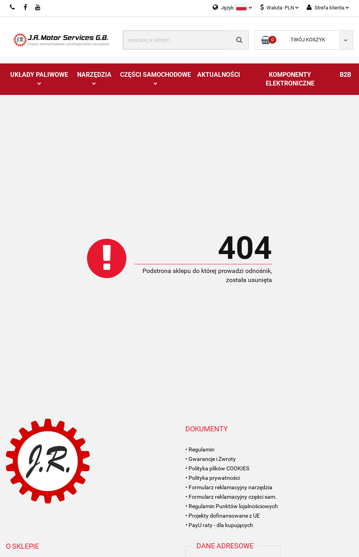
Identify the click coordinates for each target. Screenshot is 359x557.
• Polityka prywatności (212, 478)
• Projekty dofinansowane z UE (222, 515)
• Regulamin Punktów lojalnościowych (231, 506)
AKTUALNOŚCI (218, 74)
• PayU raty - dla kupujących (219, 525)
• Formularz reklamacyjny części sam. (231, 497)
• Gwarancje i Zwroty (210, 459)
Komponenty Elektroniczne (290, 79)
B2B (345, 74)
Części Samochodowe (155, 78)
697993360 (13, 7)
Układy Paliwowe (39, 78)
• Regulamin (200, 449)
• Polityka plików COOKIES (217, 468)
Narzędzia (94, 78)
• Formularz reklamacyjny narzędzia (228, 487)
